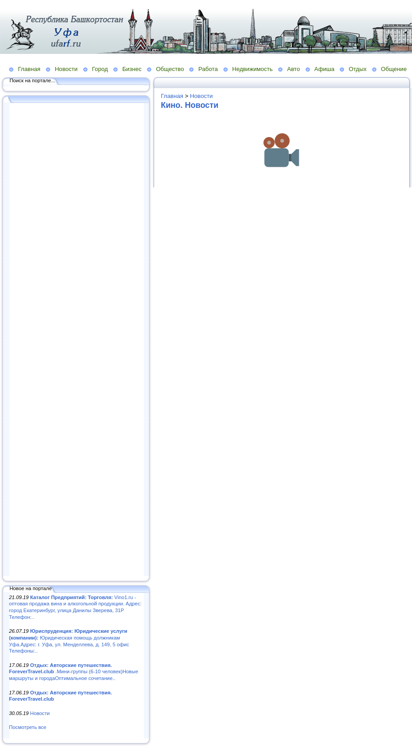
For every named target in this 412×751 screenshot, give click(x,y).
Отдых (357, 69)
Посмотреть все (27, 727)
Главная (29, 69)
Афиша (325, 69)
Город (100, 69)
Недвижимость (252, 69)
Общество (170, 69)
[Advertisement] (76, 340)
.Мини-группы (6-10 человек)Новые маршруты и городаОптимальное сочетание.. (73, 671)
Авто (293, 69)
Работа (207, 69)
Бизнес (132, 69)
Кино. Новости (189, 105)
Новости (66, 69)
